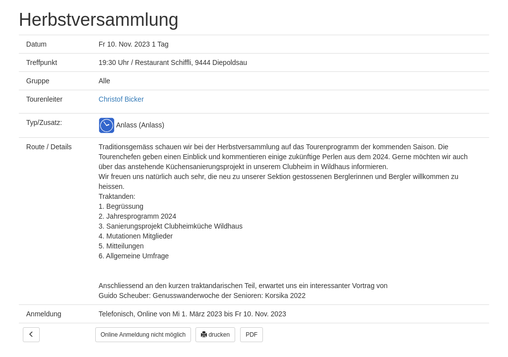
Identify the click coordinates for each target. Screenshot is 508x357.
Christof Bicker (121, 99)
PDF (251, 334)
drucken (215, 334)
